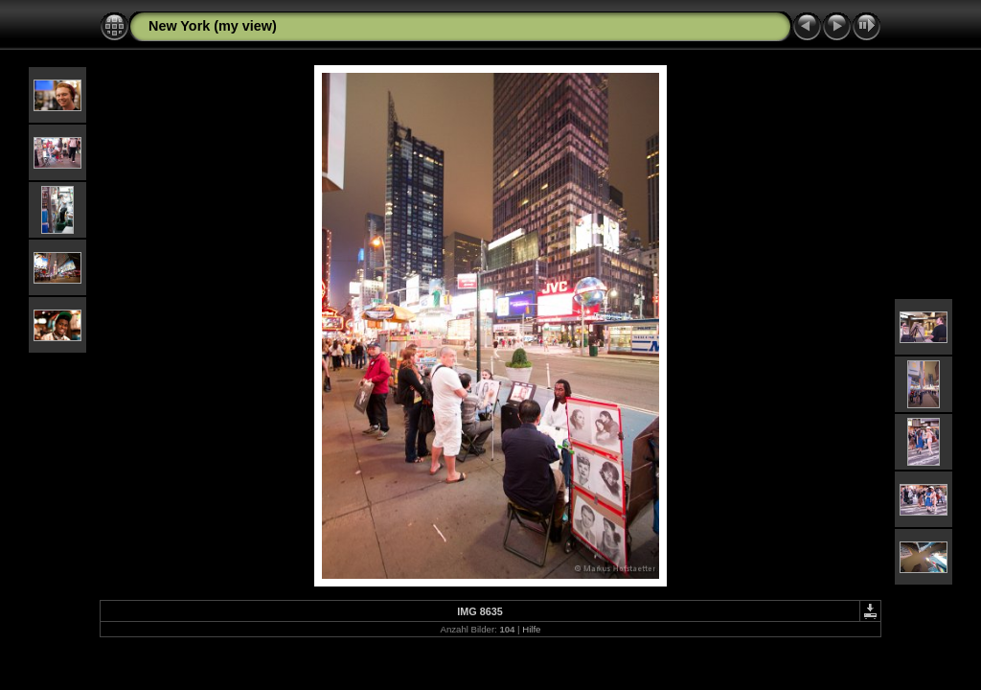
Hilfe (531, 629)
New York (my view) (212, 26)
